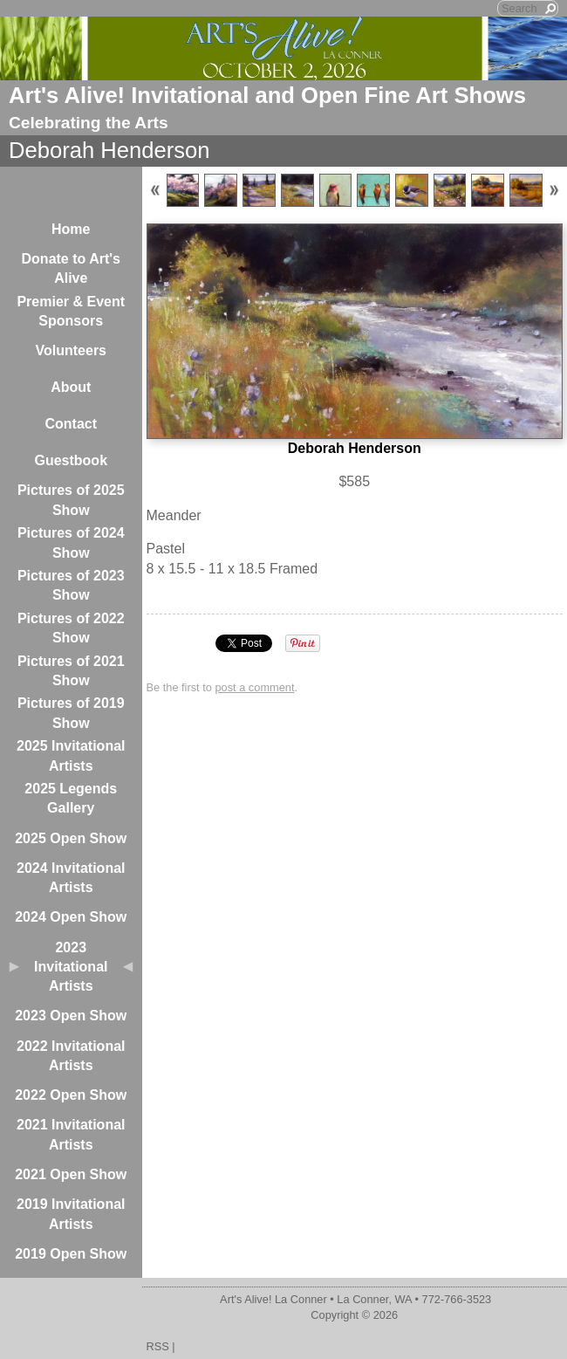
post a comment (254, 687)
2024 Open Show (70, 916)
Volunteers (71, 350)
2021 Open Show (70, 1174)
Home (70, 229)
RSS (158, 1346)
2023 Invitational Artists (70, 967)
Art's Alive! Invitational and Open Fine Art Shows (267, 95)
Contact (70, 423)
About (71, 387)
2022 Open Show (70, 1095)
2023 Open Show (70, 1015)
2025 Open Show (70, 838)
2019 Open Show (70, 1253)
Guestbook (70, 460)
